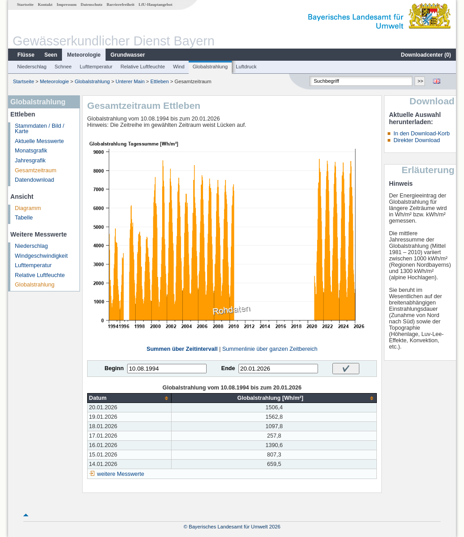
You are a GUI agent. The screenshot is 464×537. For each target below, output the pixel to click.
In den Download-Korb (421, 133)
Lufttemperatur (96, 66)
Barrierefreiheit (120, 4)
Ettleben (159, 81)
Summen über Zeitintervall (181, 349)
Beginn (114, 368)
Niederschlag (31, 66)
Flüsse (26, 55)
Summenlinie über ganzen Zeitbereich (270, 349)
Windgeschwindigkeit (41, 256)
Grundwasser (127, 55)
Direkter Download (416, 140)
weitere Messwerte (120, 474)
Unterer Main (130, 81)
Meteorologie (84, 55)
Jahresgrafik (30, 160)
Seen (50, 55)
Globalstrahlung (210, 66)
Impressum (66, 4)
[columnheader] (130, 398)
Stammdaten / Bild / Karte (39, 129)
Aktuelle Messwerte (39, 141)
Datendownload (34, 180)
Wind (179, 66)
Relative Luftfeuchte (142, 66)
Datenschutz (92, 4)
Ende (228, 368)
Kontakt (45, 4)
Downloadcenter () (426, 55)
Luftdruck (246, 66)
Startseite (25, 4)
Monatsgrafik (31, 151)
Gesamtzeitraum (35, 170)
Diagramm (28, 208)
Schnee (63, 66)
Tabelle (24, 218)
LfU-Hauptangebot (155, 4)
